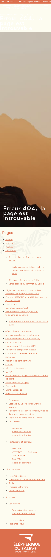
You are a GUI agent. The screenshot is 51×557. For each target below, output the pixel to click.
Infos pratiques (12, 469)
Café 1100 (17, 459)
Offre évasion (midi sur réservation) (22, 338)
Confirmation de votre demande (21, 353)
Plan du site (11, 386)
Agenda (9, 243)
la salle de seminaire (21, 462)
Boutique (16, 448)
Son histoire (14, 503)
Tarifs (11, 483)
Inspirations (10, 304)
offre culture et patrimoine (18, 331)
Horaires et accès (17, 476)
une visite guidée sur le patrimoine (22, 335)
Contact (9, 364)
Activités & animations (16, 393)
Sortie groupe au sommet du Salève (27, 283)
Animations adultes (21, 431)
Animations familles (21, 435)
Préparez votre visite (18, 487)
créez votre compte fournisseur (20, 349)
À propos (10, 497)
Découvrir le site (16, 490)
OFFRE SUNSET (13, 342)
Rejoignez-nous (16, 523)
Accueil (3, 14)
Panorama (13, 400)
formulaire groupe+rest (16, 308)
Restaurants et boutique (21, 442)
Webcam (10, 247)
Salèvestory (10, 357)
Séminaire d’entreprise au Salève (25, 280)
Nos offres (10, 250)
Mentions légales (13, 390)
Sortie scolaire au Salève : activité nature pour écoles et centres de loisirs (28, 270)
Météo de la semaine (15, 368)
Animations (14, 421)
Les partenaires (16, 520)
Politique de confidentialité (18, 360)
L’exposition (17, 428)
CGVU (8, 372)
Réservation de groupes (17, 382)
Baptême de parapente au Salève (25, 417)
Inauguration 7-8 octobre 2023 (20, 346)
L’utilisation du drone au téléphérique (27, 479)
